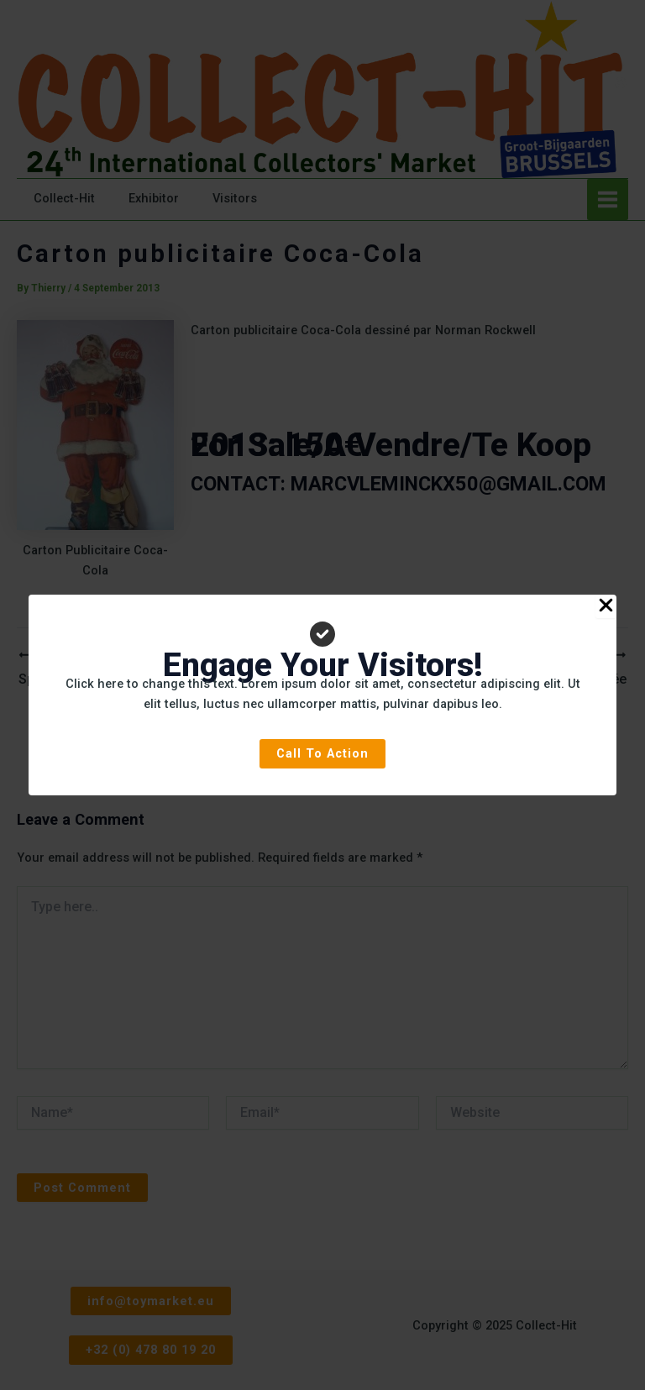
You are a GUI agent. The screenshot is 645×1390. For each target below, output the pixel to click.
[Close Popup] (605, 606)
